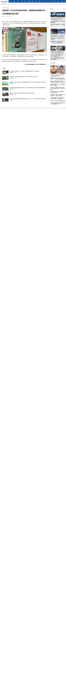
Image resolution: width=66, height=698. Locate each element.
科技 (36, 1)
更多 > (64, 8)
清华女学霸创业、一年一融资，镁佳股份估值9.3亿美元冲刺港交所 (58, 36)
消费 (29, 1)
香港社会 (7, 7)
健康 (32, 1)
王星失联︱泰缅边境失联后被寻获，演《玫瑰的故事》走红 (57, 75)
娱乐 (58, 1)
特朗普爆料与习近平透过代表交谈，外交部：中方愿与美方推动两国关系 (57, 78)
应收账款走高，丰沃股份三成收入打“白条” (58, 39)
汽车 (43, 1)
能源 (40, 1)
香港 (14, 1)
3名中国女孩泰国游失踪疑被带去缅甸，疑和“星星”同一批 (57, 103)
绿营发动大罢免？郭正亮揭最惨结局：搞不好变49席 (57, 92)
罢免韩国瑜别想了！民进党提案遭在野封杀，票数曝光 (57, 85)
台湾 (18, 1)
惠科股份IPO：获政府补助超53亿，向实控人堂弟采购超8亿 (57, 42)
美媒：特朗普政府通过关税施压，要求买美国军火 (58, 58)
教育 (54, 1)
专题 (51, 1)
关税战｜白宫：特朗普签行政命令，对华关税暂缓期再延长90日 (57, 52)
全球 (21, 1)
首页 (3, 7)
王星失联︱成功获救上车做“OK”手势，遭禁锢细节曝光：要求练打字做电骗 (57, 88)
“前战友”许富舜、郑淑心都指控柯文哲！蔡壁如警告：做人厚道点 (57, 98)
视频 (62, 1)
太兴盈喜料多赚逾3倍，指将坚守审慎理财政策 (58, 22)
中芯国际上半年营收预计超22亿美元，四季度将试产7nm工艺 (58, 18)
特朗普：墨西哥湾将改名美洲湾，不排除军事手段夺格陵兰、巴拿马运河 (57, 82)
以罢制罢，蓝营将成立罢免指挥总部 (57, 100)
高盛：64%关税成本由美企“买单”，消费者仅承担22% (57, 55)
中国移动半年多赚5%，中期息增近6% (58, 25)
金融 (25, 1)
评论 (47, 1)
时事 (10, 1)
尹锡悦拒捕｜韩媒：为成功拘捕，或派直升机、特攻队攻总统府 (57, 95)
